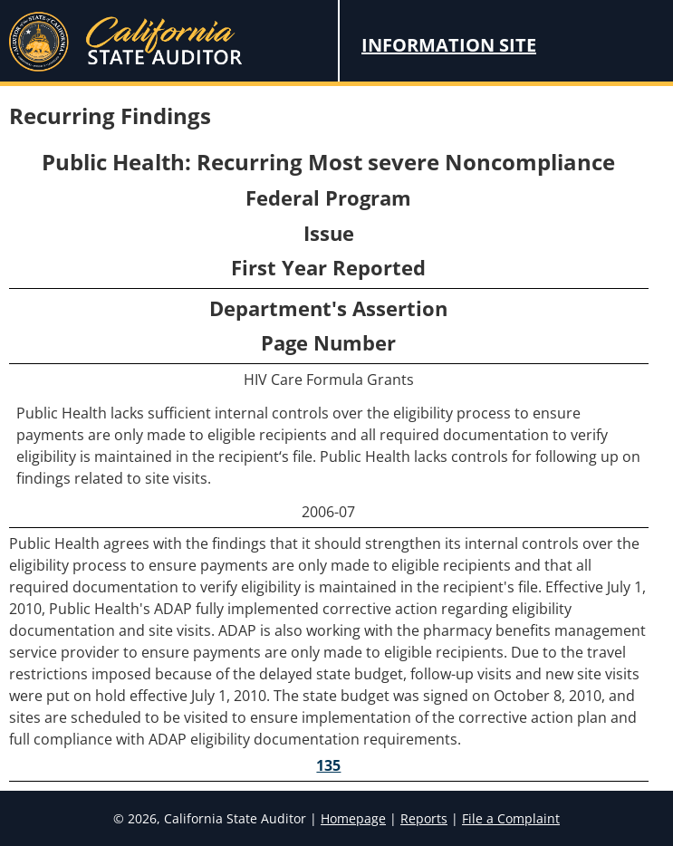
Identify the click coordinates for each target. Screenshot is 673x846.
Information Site (448, 45)
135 (328, 765)
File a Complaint (511, 818)
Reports (423, 818)
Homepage (353, 818)
